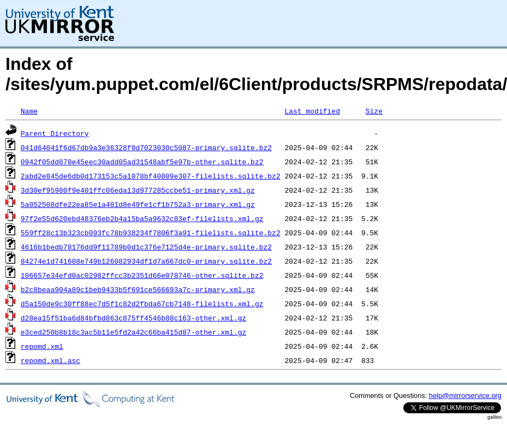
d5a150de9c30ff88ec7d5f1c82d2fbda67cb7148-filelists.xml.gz (142, 303)
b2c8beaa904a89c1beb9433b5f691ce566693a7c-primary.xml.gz (138, 289)
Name (29, 111)
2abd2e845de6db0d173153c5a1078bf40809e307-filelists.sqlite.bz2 (151, 176)
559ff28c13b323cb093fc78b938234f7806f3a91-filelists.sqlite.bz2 (151, 232)
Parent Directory (55, 133)
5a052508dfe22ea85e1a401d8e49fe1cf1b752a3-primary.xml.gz (138, 204)
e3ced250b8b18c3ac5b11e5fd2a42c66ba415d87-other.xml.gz (133, 332)
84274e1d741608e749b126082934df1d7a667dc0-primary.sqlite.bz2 (146, 261)
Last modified (311, 111)
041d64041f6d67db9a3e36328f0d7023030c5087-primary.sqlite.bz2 (146, 147)
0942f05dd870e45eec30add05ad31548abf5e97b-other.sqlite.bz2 (142, 162)
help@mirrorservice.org (465, 395)
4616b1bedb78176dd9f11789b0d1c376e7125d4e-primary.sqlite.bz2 (146, 247)
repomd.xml (42, 346)
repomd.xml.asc (50, 360)
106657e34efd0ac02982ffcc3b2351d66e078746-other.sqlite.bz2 (142, 275)
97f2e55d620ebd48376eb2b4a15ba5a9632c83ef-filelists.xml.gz (142, 218)
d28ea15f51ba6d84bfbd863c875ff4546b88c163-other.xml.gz (133, 318)
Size (374, 111)
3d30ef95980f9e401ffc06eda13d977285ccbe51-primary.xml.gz (138, 190)
